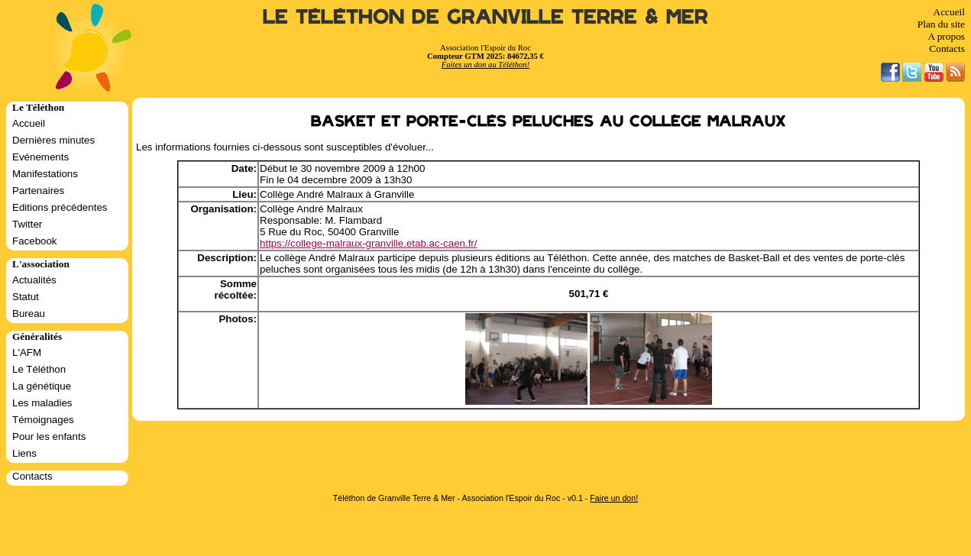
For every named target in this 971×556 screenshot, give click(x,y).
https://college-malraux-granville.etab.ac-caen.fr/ (368, 243)
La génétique (41, 386)
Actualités (34, 280)
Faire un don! (614, 498)
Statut (25, 296)
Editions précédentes (59, 207)
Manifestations (45, 173)
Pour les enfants (49, 436)
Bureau (28, 313)
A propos (946, 36)
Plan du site (941, 24)
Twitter (27, 224)
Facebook (34, 241)
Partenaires (38, 190)
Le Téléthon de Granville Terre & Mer (485, 17)
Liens (24, 453)
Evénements (40, 157)
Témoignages (43, 419)
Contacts (947, 48)
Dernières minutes (53, 140)
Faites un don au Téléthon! (485, 64)
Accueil (949, 12)
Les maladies (42, 403)
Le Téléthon (39, 369)
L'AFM (26, 352)
